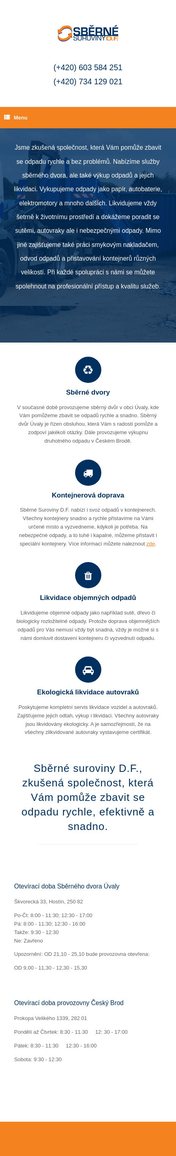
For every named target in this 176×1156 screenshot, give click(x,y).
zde (151, 544)
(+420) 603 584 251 (88, 67)
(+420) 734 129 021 (88, 81)
